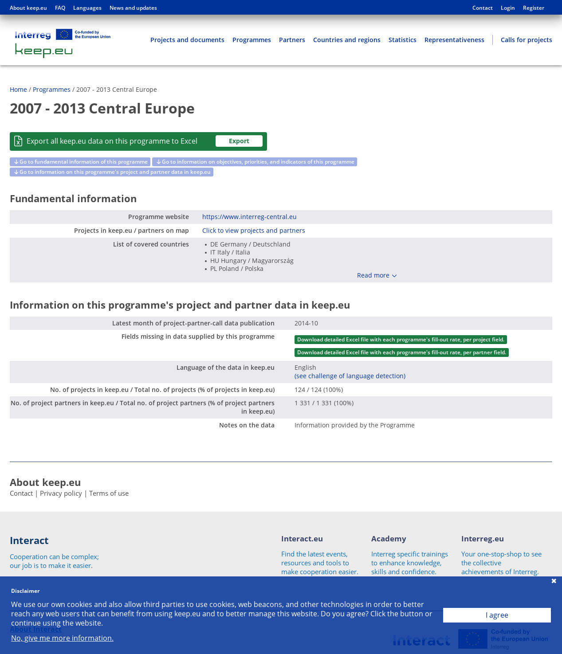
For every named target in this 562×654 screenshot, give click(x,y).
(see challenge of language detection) (350, 376)
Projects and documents (187, 39)
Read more (373, 275)
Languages (87, 8)
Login (508, 8)
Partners (292, 39)
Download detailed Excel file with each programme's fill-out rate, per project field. (400, 339)
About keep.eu (28, 8)
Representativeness (454, 39)
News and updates (133, 8)
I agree (497, 615)
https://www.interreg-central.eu (249, 216)
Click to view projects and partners (253, 230)
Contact (482, 8)
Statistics (403, 39)
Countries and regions (347, 39)
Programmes (251, 39)
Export (239, 141)
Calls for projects (526, 39)
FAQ (60, 8)
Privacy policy (61, 493)
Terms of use (109, 493)
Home (18, 89)
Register (533, 8)
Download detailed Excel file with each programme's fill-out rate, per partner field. (401, 352)
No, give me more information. (62, 638)
